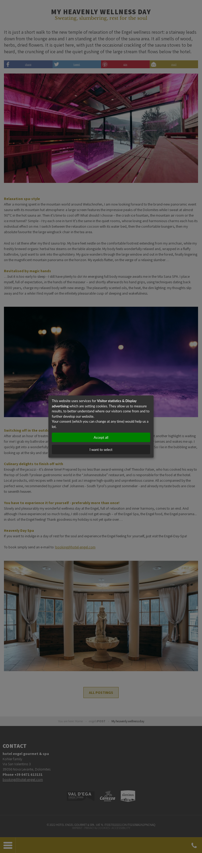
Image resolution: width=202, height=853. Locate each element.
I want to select (100, 449)
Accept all (101, 437)
